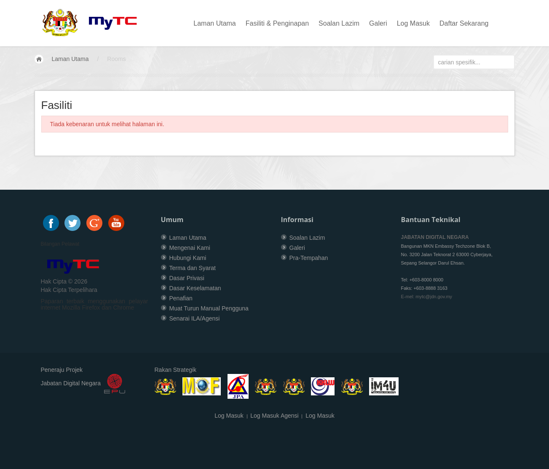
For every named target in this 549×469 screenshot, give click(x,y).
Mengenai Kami (189, 247)
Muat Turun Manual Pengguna (209, 308)
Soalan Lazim (339, 23)
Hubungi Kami (187, 257)
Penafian (181, 298)
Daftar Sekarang (464, 23)
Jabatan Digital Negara (71, 383)
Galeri (378, 23)
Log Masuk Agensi (274, 415)
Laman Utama (214, 23)
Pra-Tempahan (308, 257)
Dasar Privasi (186, 278)
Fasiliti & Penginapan (277, 23)
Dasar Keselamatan (195, 288)
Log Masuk (413, 23)
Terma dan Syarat (192, 268)
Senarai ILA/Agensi (194, 318)
